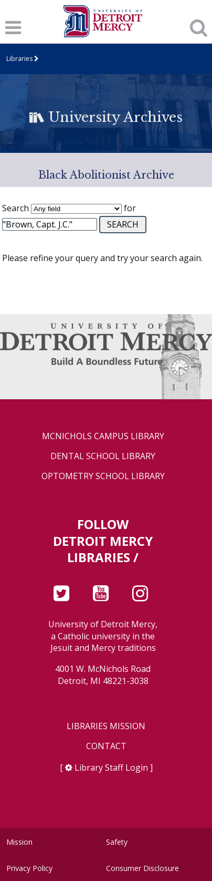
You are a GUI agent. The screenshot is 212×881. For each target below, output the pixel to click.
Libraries (19, 58)
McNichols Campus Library (103, 436)
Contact (106, 746)
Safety (117, 842)
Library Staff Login (111, 767)
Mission (19, 842)
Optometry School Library (103, 476)
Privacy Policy (29, 868)
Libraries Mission (106, 726)
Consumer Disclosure (142, 868)
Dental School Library (102, 456)
